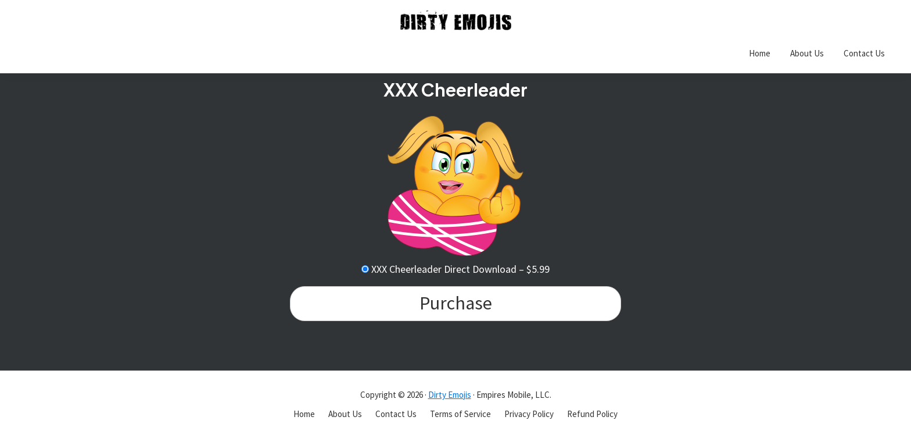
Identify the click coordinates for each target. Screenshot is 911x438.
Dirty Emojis (449, 394)
